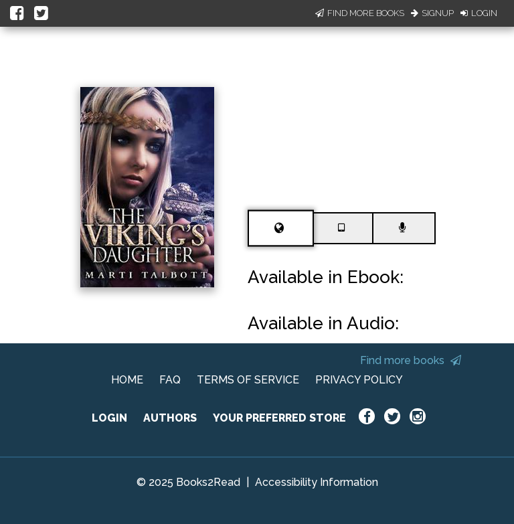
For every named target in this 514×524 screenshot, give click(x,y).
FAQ (170, 379)
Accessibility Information (316, 482)
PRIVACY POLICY (359, 379)
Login (478, 13)
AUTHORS (170, 418)
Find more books (410, 360)
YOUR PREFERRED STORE (279, 418)
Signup (432, 13)
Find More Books (359, 13)
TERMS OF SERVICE (248, 379)
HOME (127, 379)
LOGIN (109, 418)
